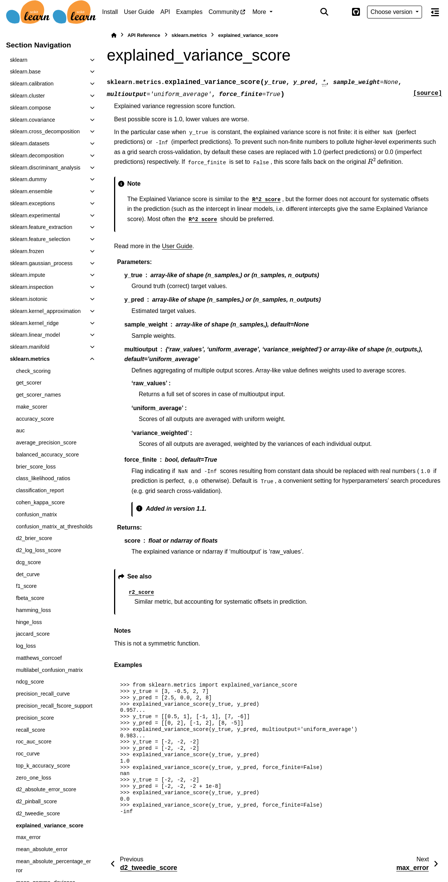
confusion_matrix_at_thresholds (54, 526)
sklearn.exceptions (32, 203)
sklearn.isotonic (28, 299)
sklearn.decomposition (37, 156)
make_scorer (31, 407)
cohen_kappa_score (40, 502)
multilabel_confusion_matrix (49, 670)
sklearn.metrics (30, 359)
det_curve (28, 574)
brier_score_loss (36, 467)
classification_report (40, 490)
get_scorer (28, 383)
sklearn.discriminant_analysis (45, 168)
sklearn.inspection (31, 287)
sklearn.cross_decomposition (45, 131)
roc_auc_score (33, 742)
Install (110, 12)
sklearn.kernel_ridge (34, 323)
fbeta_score (30, 598)
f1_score (26, 586)
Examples (189, 12)
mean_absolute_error (41, 849)
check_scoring (33, 371)
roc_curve (28, 754)
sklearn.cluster (27, 96)
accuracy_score (35, 419)
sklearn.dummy (28, 179)
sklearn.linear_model (35, 335)
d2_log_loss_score (38, 550)
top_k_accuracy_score (43, 766)
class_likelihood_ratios (43, 478)
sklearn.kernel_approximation (45, 311)
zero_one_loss (33, 778)
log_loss (26, 646)
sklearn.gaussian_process (41, 263)
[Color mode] (339, 12)
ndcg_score (30, 682)
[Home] (113, 35)
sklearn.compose (30, 108)
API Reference (144, 35)
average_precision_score (46, 442)
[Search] (324, 12)
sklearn (18, 60)
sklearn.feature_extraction (41, 227)
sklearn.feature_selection (40, 239)
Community (224, 12)
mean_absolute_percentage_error (53, 865)
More (260, 12)
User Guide (139, 12)
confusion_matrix (36, 514)
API (165, 12)
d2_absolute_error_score (46, 789)
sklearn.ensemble (31, 191)
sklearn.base (25, 72)
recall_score (30, 730)
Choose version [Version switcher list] (392, 12)
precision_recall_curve (43, 694)
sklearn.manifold (29, 347)
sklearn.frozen (27, 251)
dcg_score (28, 562)
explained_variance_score (49, 825)
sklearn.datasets (29, 143)
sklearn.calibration (31, 84)
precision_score (35, 718)
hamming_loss (33, 610)
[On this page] (435, 12)
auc (20, 430)
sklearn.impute (27, 275)
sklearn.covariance (32, 120)
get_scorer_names (38, 395)
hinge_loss (29, 622)
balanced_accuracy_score (47, 455)
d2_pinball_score (36, 801)
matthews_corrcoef (39, 658)
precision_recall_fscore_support (54, 706)
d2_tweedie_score (38, 813)
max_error (28, 837)
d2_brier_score (34, 538)
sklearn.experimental (35, 215)
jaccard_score (33, 634)
